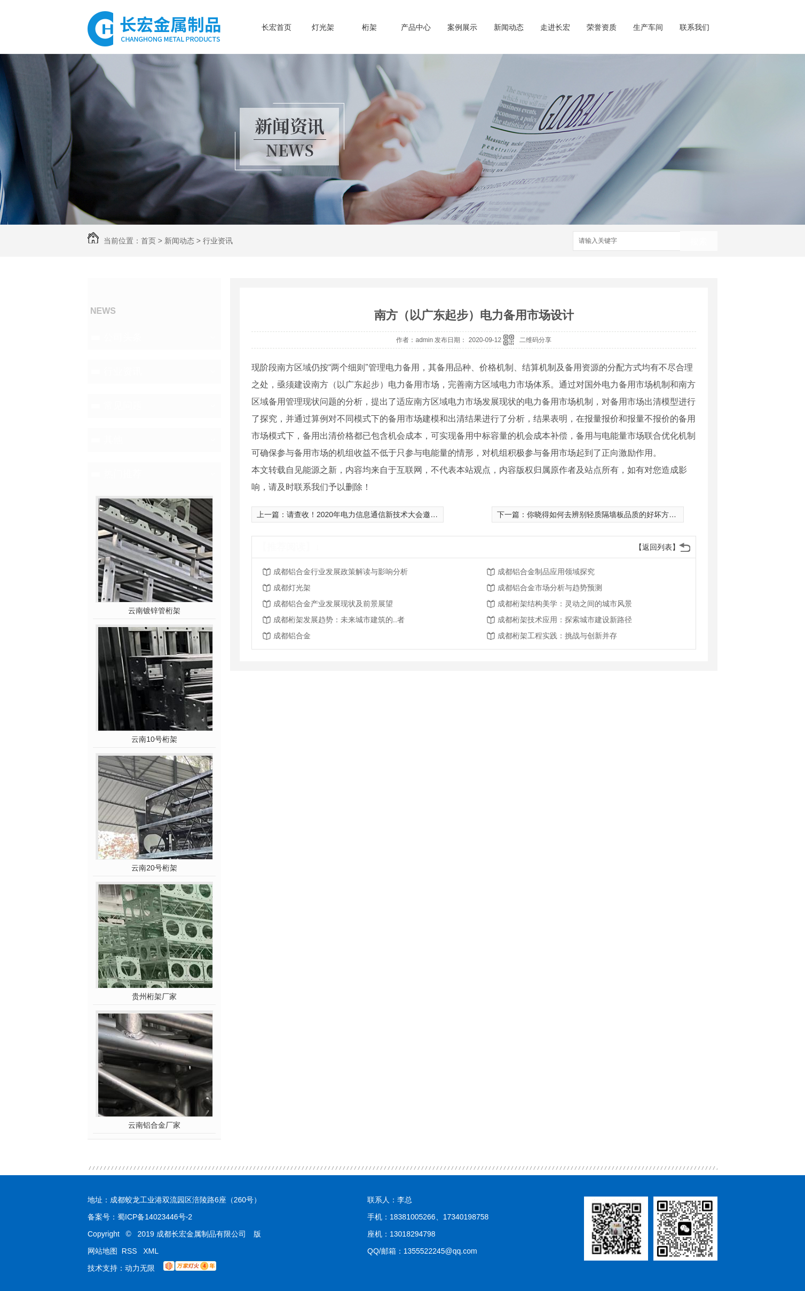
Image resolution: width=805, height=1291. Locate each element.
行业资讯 (218, 240)
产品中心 (416, 27)
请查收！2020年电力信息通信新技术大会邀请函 (366, 514)
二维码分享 (535, 340)
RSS (130, 1251)
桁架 (369, 27)
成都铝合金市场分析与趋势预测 (550, 587)
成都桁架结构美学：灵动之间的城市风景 (565, 603)
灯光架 (323, 27)
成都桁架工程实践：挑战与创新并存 (557, 635)
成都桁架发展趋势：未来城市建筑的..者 (339, 619)
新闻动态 (509, 27)
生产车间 (648, 27)
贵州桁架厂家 (154, 996)
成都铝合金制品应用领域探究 (546, 571)
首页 (148, 240)
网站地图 (102, 1251)
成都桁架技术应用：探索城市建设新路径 (565, 619)
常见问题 (123, 405)
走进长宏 (555, 27)
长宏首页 (276, 27)
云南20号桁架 (154, 868)
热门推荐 (123, 474)
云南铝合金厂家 (154, 1125)
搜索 (698, 241)
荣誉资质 (602, 27)
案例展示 (462, 27)
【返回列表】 (657, 547)
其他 (113, 439)
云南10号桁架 (154, 739)
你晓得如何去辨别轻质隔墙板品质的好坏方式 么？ (610, 514)
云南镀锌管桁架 (154, 610)
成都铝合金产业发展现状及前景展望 (333, 603)
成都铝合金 (292, 635)
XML (151, 1251)
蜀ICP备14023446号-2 (154, 1217)
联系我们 (694, 27)
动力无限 (140, 1268)
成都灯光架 (292, 587)
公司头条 (123, 337)
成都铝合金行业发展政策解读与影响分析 (340, 571)
